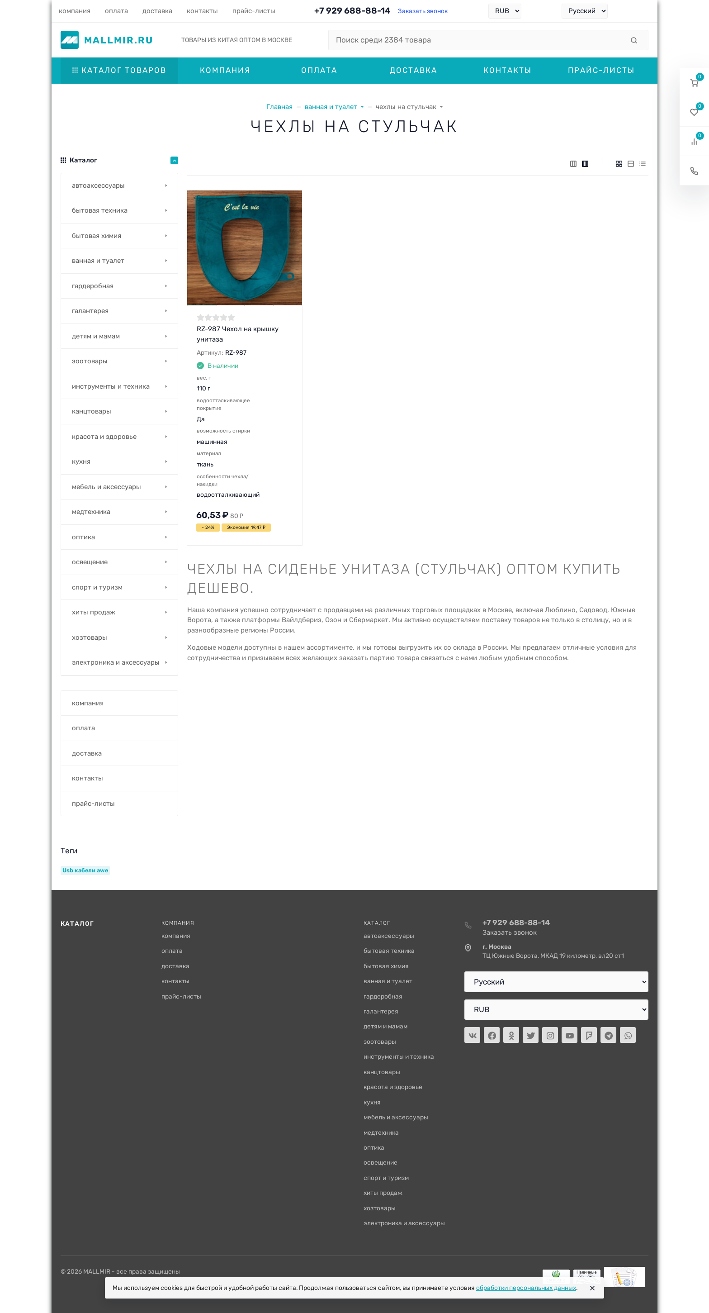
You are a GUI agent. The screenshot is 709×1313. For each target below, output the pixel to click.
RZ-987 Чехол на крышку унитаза (238, 334)
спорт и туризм (386, 1177)
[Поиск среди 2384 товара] (476, 40)
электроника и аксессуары (404, 1223)
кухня (372, 1102)
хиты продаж (383, 1192)
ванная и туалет (388, 981)
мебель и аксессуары (396, 1117)
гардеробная (383, 996)
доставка (175, 966)
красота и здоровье (393, 1086)
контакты (175, 981)
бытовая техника (389, 950)
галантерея (381, 1011)
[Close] (592, 1288)
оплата (172, 950)
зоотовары (380, 1041)
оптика (374, 1147)
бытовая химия (386, 966)
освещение (380, 1162)
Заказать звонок (423, 10)
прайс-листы (181, 996)
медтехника (381, 1132)
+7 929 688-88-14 (352, 10)
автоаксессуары (389, 935)
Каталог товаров (119, 70)
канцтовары (382, 1071)
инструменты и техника (399, 1056)
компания (175, 935)
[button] (694, 82)
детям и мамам (385, 1026)
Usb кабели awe (85, 870)
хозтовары (380, 1208)
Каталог (77, 923)
